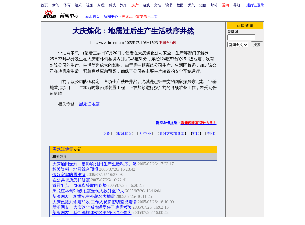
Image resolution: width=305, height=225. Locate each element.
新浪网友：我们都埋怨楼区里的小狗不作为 (92, 212)
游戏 (146, 5)
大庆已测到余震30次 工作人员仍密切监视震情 (94, 202)
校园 (180, 5)
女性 (157, 5)
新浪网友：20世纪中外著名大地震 (83, 196)
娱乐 (78, 5)
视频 (89, 5)
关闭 (210, 134)
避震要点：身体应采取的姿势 (79, 185)
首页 (44, 5)
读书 (168, 5)
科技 (112, 5)
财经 (101, 5)
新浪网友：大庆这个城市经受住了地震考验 (92, 207)
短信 (202, 5)
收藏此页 (124, 134)
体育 (67, 5)
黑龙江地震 (89, 104)
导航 (236, 5)
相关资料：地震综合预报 (75, 169)
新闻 (55, 5)
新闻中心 (111, 16)
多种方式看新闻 (171, 134)
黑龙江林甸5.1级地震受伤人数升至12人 (88, 191)
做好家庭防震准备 (69, 174)
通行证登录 (255, 5)
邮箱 (214, 5)
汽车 (123, 5)
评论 (106, 134)
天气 (191, 5)
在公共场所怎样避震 (71, 180)
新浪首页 (92, 16)
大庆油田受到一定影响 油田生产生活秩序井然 (94, 164)
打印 (196, 134)
